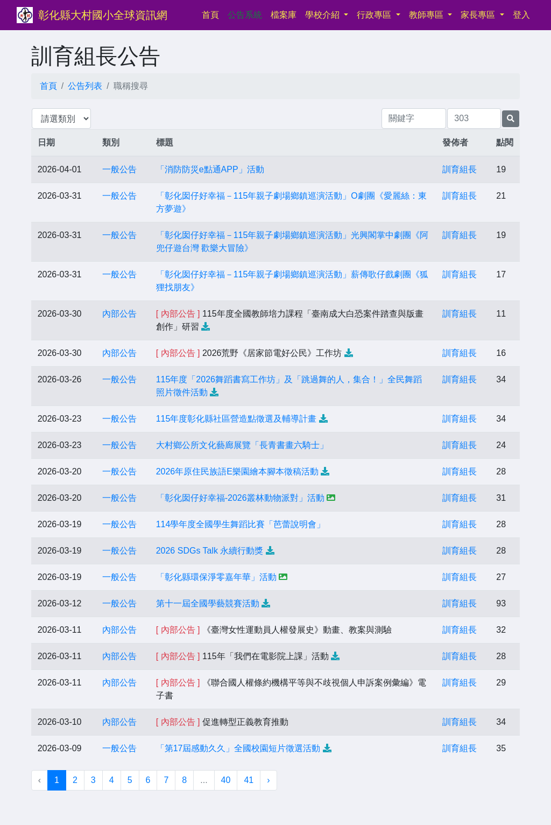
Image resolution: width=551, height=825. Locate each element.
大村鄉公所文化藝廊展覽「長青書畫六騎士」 (242, 445)
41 (248, 780)
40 (226, 780)
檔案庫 (283, 14)
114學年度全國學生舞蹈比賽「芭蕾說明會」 (241, 524)
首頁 (212, 13)
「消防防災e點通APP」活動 (210, 169)
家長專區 (479, 14)
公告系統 (245, 14)
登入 (521, 14)
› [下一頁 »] (268, 780)
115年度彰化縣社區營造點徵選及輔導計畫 (236, 418)
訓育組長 (459, 169)
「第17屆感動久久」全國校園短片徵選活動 (238, 748)
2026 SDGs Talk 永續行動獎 (210, 550)
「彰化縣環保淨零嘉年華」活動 (216, 577)
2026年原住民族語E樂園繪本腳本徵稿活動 (237, 471)
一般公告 (119, 169)
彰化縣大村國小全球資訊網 (102, 15)
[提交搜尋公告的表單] (510, 118)
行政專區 (375, 14)
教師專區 (427, 14)
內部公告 (119, 313)
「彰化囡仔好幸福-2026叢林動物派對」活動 (240, 497)
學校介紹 (323, 14)
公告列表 (85, 85)
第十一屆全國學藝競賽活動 (207, 603)
